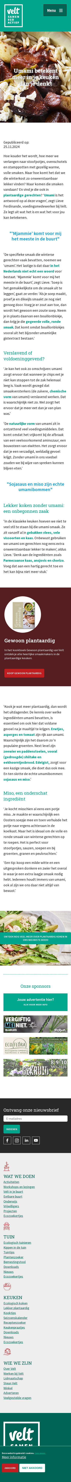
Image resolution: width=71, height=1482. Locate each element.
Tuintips (8, 1252)
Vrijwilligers (11, 1206)
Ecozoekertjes (13, 1216)
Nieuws (8, 1272)
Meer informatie (14, 1457)
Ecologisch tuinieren (17, 1242)
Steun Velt (10, 1383)
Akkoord (10, 1468)
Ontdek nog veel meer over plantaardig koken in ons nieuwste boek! (35, 949)
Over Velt (9, 1369)
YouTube (36, 1140)
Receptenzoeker (14, 1322)
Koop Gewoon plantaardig (24, 684)
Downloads (11, 1267)
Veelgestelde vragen (17, 1398)
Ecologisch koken (15, 1303)
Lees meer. (40, 1453)
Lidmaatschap (13, 1378)
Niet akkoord (32, 1468)
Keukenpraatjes (14, 1327)
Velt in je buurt (13, 1191)
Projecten (10, 1211)
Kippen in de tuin (14, 1247)
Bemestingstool (14, 1262)
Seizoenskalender (15, 1318)
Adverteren (11, 1393)
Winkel (7, 1388)
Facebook (7, 1140)
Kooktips (9, 1313)
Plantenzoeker (13, 1257)
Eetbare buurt (12, 1196)
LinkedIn (26, 1140)
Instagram (17, 1140)
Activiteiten (11, 1182)
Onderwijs (10, 1201)
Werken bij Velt (13, 1373)
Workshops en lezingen (19, 1187)
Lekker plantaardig (16, 1308)
